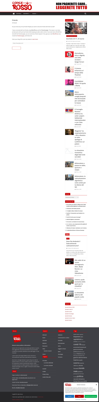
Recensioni (45, 346)
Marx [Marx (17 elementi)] (78, 365)
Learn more (35, 39)
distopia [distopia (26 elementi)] (83, 344)
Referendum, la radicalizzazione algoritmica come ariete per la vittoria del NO (80, 181)
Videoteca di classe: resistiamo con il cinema (76, 228)
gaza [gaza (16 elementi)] (77, 355)
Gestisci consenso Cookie (17, 399)
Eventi (44, 337)
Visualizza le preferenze (90, 396)
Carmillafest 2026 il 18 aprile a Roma (80, 83)
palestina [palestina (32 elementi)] (80, 371)
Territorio (60, 357)
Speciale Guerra (68, 320)
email (38, 366)
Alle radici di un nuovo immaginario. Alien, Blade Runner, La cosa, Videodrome (80, 266)
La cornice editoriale (48, 362)
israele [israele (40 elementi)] (80, 360)
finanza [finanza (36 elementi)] (79, 353)
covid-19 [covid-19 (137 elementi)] (77, 344)
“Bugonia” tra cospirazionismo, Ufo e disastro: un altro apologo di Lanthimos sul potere (80, 137)
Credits (44, 371)
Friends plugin (20, 35)
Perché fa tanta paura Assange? (73, 217)
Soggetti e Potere (62, 348)
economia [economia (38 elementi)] (76, 347)
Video (68, 238)
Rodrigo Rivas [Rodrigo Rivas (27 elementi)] (76, 381)
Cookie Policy (77, 399)
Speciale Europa (68, 316)
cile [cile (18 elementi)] (82, 339)
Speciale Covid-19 (69, 309)
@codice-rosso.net (20, 387)
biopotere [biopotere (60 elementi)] (76, 337)
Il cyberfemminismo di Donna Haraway (75, 230)
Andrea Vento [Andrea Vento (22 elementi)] (76, 334)
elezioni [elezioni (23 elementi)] (79, 351)
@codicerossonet (24, 382)
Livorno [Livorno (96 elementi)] (76, 363)
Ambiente (60, 335)
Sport (59, 351)
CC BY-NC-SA (40, 397)
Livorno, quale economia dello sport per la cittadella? (80, 283)
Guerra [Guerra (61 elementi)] (75, 360)
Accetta (69, 396)
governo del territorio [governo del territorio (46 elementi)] (80, 357)
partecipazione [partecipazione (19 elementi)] (76, 373)
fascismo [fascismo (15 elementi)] (74, 353)
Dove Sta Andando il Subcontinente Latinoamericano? (73, 243)
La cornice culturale (48, 365)
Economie (60, 340)
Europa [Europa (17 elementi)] (82, 351)
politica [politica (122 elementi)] (80, 376)
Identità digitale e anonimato (73, 219)
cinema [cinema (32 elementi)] (75, 341)
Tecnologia (60, 354)
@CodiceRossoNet (23, 378)
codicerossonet (23, 375)
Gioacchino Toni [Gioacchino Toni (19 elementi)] (81, 355)
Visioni (44, 354)
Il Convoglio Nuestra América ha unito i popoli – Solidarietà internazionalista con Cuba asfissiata (80, 116)
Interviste (45, 340)
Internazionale (61, 343)
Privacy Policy (83, 399)
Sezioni (34, 13)
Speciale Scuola (68, 311)
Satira (59, 346)
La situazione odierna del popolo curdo (79, 295)
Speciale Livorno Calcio (70, 318)
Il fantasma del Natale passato (73, 208)
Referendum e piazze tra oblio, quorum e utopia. (80, 166)
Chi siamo (45, 360)
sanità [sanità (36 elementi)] (85, 381)
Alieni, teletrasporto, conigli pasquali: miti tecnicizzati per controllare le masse (80, 97)
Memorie (45, 343)
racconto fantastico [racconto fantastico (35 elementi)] (79, 379)
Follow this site (16, 48)
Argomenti (26, 13)
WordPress (55, 34)
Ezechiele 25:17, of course (75, 39)
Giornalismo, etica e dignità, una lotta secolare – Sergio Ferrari (80, 57)
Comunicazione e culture (63, 337)
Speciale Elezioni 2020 (69, 307)
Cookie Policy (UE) (47, 377)
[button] (96, 384)
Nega (79, 396)
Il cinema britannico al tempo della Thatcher (79, 71)
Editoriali (18, 13)
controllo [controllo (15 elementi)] (79, 341)
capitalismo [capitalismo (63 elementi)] (77, 339)
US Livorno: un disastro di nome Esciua (75, 221)
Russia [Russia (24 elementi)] (81, 381)
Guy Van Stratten (77, 41)
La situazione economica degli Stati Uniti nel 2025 (80, 153)
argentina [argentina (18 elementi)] (81, 334)
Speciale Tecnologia (69, 313)
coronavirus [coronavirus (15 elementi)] (83, 341)
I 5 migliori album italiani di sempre (74, 211)
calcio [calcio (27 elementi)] (81, 336)
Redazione (77, 248)
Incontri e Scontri (48, 351)
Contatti (44, 368)
